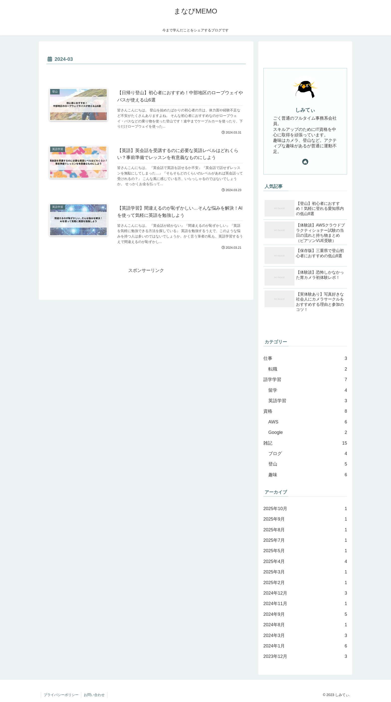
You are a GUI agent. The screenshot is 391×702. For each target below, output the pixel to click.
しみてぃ (305, 110)
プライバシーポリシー (61, 695)
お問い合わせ (94, 695)
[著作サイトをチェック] (305, 162)
